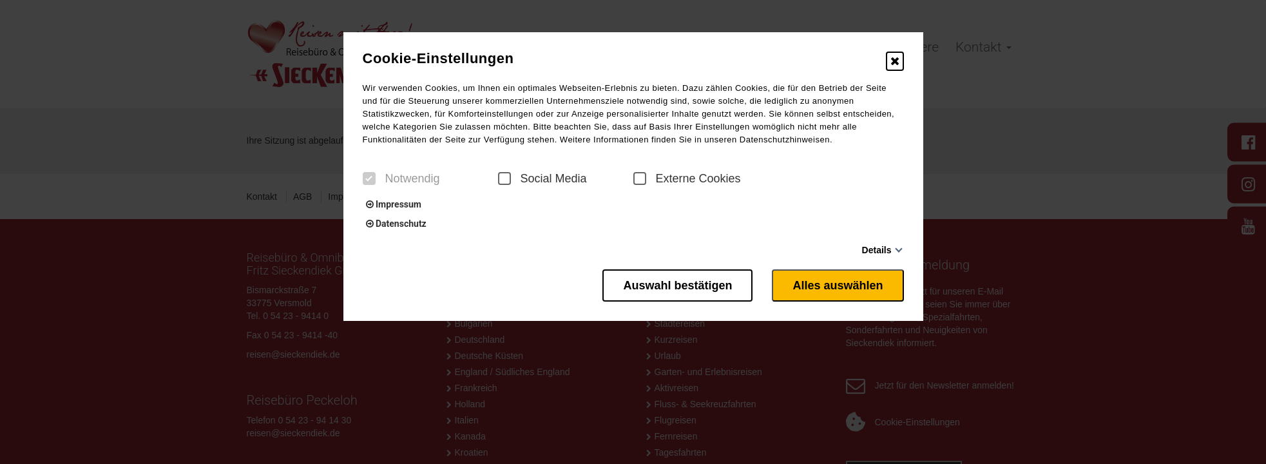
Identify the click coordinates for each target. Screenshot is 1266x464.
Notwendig (401, 178)
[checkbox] (369, 178)
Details (877, 250)
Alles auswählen (837, 285)
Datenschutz (396, 223)
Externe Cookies (687, 178)
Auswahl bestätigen (677, 285)
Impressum (393, 204)
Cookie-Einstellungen (438, 59)
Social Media (542, 178)
